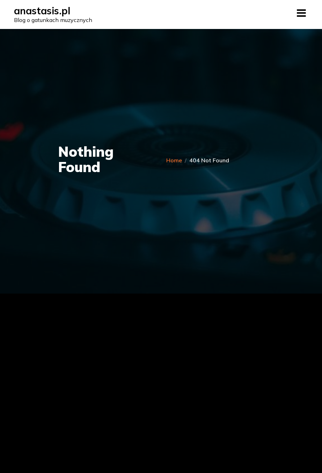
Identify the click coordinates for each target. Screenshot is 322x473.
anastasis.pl (42, 11)
